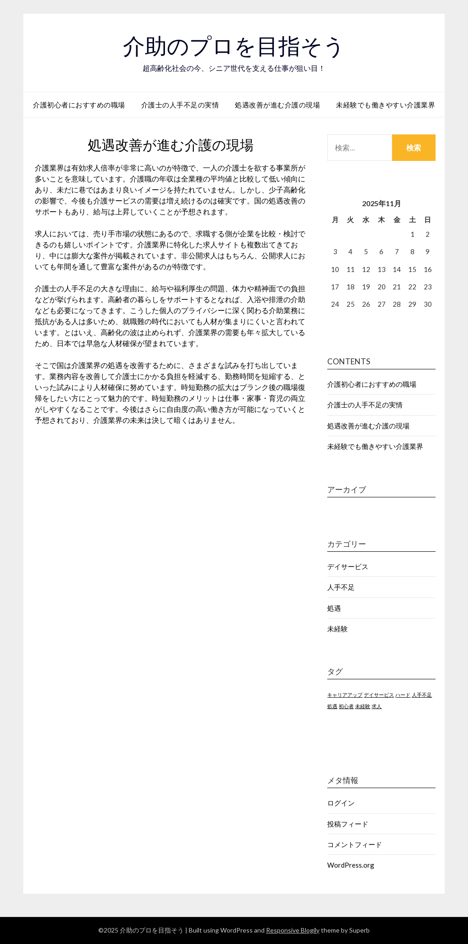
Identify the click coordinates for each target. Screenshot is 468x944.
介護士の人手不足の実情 (180, 105)
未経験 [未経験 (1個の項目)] (362, 706)
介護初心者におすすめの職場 (79, 105)
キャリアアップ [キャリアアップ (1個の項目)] (344, 695)
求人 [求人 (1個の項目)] (377, 706)
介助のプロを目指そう (234, 46)
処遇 (334, 608)
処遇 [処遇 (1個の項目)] (332, 706)
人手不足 (341, 587)
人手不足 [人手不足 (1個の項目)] (422, 695)
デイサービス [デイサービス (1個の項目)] (379, 695)
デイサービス (347, 566)
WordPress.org (350, 865)
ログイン (341, 803)
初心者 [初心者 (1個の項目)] (346, 706)
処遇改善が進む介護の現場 (277, 105)
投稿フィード (347, 824)
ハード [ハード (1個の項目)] (402, 695)
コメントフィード (354, 844)
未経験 (337, 628)
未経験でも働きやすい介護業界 (385, 105)
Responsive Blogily (292, 930)
